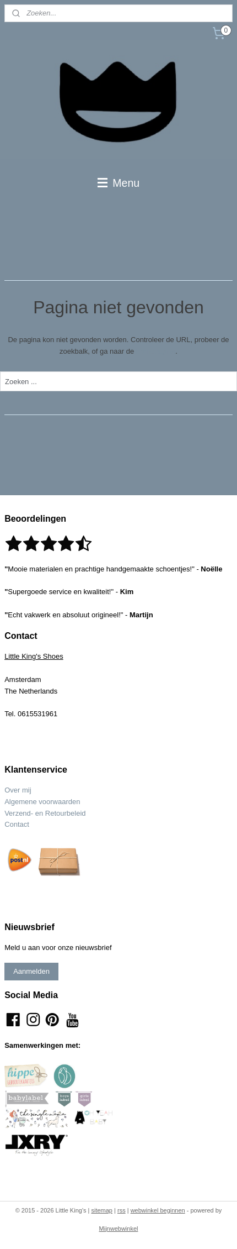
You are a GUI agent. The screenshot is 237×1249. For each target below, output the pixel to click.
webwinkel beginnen (158, 1210)
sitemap (101, 1210)
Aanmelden (31, 971)
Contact (16, 824)
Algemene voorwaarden (42, 801)
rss (121, 1210)
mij (26, 790)
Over (13, 790)
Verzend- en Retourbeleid (44, 813)
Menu (118, 183)
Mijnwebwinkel (118, 1228)
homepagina (156, 351)
